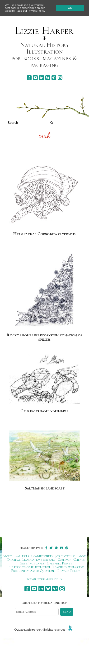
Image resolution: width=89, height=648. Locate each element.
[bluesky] (47, 78)
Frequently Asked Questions (33, 570)
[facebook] (29, 78)
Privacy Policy (68, 570)
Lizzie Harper (44, 30)
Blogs (82, 556)
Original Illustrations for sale (31, 559)
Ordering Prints (59, 563)
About (7, 556)
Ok (70, 8)
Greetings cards (32, 563)
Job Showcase (65, 556)
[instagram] (60, 78)
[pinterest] (54, 78)
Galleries (21, 556)
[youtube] (35, 78)
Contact (64, 559)
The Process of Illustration (28, 567)
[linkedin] (41, 78)
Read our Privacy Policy (30, 10)
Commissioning (42, 556)
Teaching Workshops (68, 567)
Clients (78, 559)
